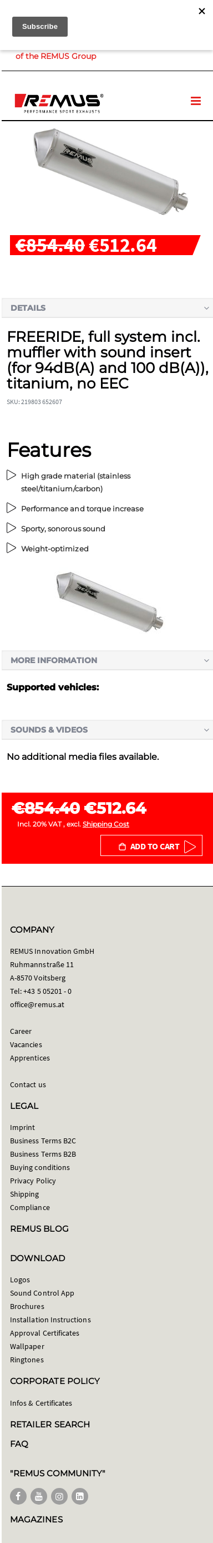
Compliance (30, 1207)
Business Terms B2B (43, 1154)
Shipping (24, 1194)
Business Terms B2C (43, 1141)
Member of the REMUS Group (85, 50)
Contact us (28, 1084)
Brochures (27, 1306)
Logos (20, 1280)
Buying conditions (40, 1167)
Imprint (22, 1127)
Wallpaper (27, 1346)
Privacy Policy (33, 1181)
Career (21, 1031)
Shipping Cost (106, 824)
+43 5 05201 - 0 (47, 991)
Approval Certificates (44, 1333)
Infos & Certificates (41, 1403)
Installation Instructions (50, 1320)
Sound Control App (42, 1293)
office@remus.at (37, 1004)
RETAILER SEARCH (50, 1424)
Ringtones (27, 1360)
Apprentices (30, 1058)
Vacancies (26, 1044)
